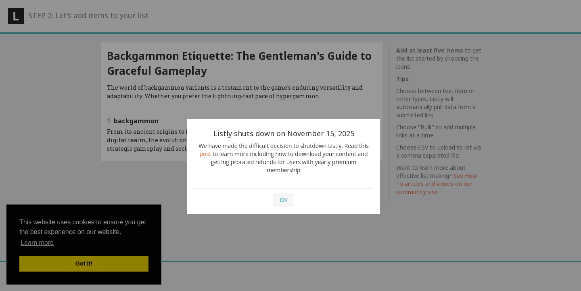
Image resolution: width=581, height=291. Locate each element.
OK (284, 200)
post (205, 154)
